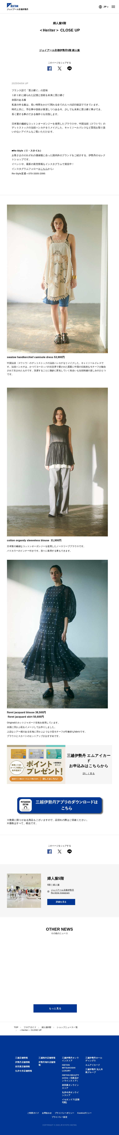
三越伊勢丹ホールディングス (93, 1059)
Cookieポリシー (84, 1113)
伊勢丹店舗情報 (22, 1062)
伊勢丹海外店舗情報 (47, 1063)
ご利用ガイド (33, 1113)
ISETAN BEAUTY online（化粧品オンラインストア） (70, 1078)
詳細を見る (61, 902)
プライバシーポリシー (64, 1113)
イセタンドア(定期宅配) (70, 1101)
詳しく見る (89, 773)
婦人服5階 (46, 1027)
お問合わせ (47, 1113)
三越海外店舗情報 (47, 1058)
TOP (16, 1027)
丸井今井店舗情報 (23, 1071)
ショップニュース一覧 (67, 1027)
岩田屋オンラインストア (70, 1086)
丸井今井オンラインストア (70, 1093)
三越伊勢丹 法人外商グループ (94, 1070)
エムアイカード (92, 1065)
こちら (44, 168)
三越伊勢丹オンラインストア (70, 1059)
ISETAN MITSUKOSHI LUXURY (68, 1068)
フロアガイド (30, 1027)
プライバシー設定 (59, 1117)
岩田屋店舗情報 (22, 1066)
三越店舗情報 (21, 1058)
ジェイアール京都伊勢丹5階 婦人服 (59, 50)
